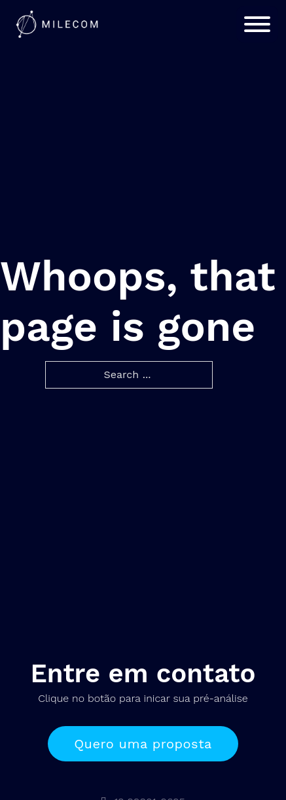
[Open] (257, 24)
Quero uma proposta (143, 744)
